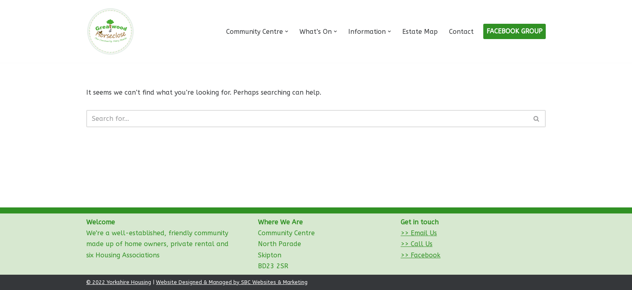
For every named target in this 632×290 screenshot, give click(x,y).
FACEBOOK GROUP (514, 31)
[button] (286, 31)
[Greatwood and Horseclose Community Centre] (110, 31)
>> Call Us (416, 244)
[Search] (307, 118)
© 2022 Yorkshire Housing (118, 282)
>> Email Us (419, 233)
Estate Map (420, 31)
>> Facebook (421, 255)
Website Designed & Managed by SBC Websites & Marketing (232, 282)
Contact (461, 31)
